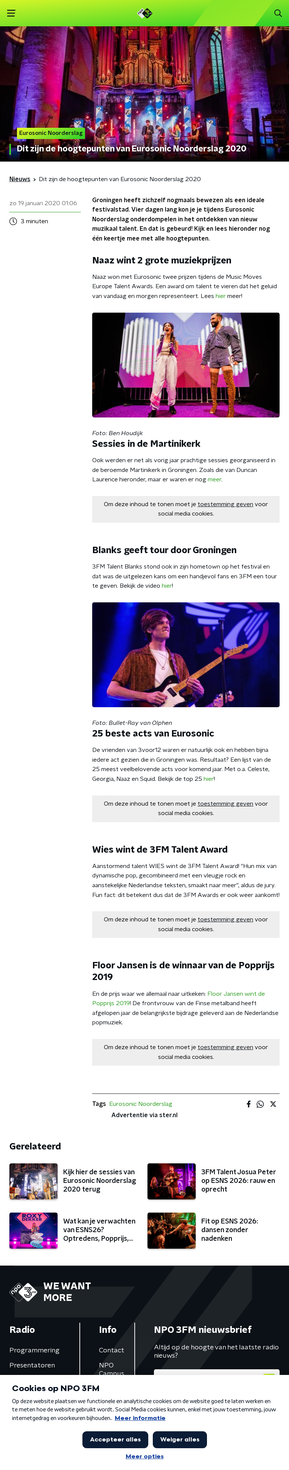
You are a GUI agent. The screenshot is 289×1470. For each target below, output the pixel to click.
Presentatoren (32, 1365)
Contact (111, 1350)
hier (221, 296)
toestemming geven (225, 504)
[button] (11, 13)
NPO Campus (111, 1369)
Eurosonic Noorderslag (140, 1104)
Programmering (34, 1350)
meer (214, 479)
